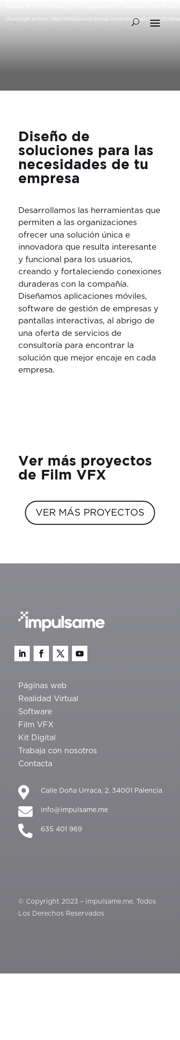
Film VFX (36, 725)
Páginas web (42, 686)
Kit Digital (37, 738)
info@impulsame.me (74, 810)
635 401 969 (61, 829)
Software (35, 712)
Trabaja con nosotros (57, 751)
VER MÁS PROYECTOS (90, 513)
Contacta (35, 764)
